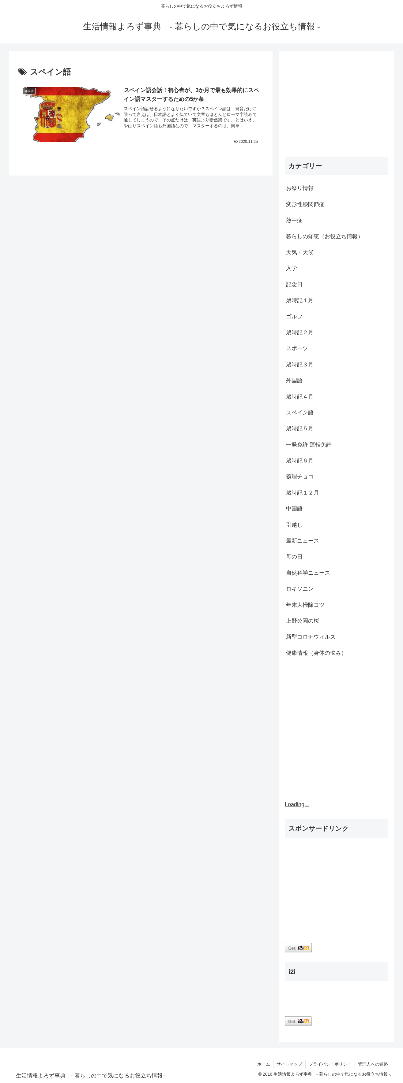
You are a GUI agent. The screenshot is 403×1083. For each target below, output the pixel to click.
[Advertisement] (336, 105)
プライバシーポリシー (330, 1064)
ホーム (263, 1064)
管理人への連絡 (373, 1064)
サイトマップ (289, 1064)
